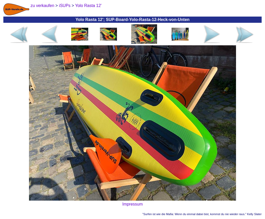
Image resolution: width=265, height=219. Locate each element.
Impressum (132, 204)
